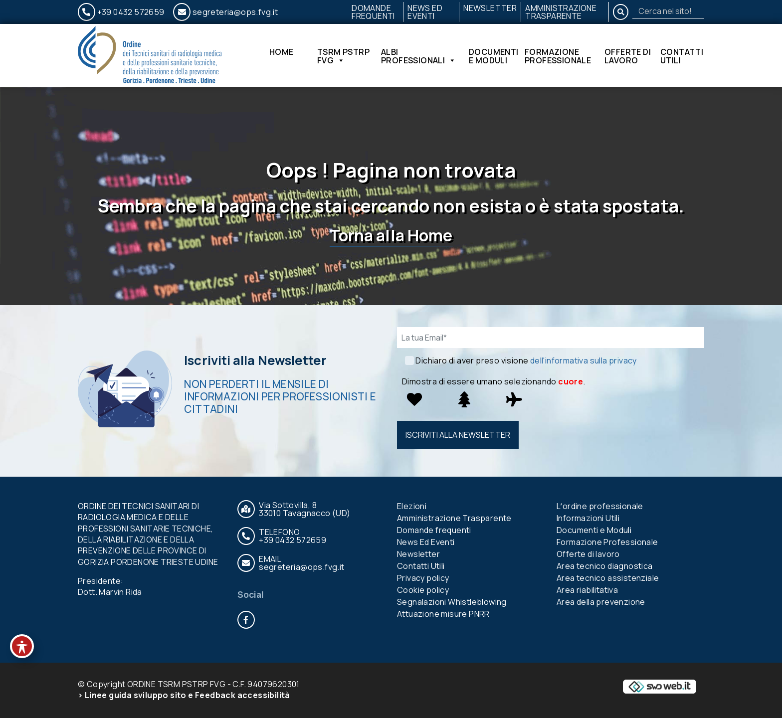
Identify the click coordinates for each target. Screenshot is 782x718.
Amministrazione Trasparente (560, 11)
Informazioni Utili (588, 518)
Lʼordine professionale (600, 506)
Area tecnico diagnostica (605, 565)
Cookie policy (423, 589)
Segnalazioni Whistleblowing (452, 601)
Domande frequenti (373, 11)
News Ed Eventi (424, 11)
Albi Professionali (418, 56)
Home (281, 52)
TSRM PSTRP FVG (343, 56)
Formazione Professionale (558, 56)
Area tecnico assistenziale (608, 577)
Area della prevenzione (601, 601)
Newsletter (490, 7)
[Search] (668, 11)
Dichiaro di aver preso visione (525, 360)
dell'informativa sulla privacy (583, 360)
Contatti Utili (681, 56)
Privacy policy (423, 577)
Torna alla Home (391, 235)
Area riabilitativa (587, 589)
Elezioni (411, 506)
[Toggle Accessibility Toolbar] (22, 646)
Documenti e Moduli (494, 56)
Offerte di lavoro (627, 56)
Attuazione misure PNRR (443, 613)
